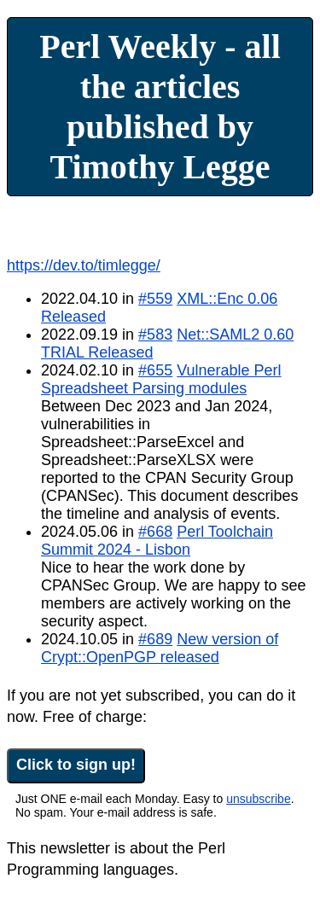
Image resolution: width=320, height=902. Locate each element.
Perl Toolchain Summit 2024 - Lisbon (157, 540)
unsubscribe (258, 799)
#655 (155, 370)
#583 (155, 334)
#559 (155, 298)
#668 (155, 531)
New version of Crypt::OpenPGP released (159, 648)
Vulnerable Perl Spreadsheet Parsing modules (161, 379)
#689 (155, 639)
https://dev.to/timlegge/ (83, 265)
